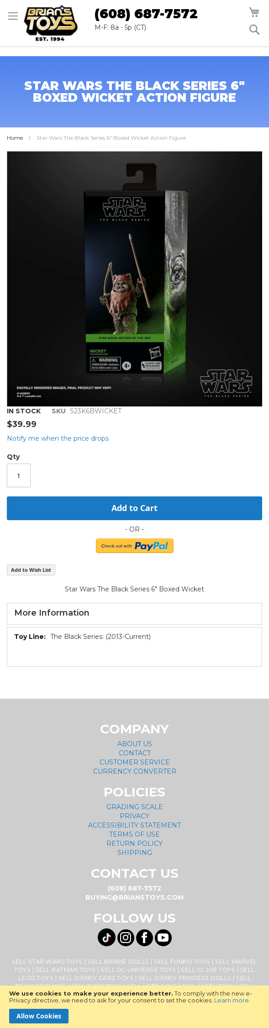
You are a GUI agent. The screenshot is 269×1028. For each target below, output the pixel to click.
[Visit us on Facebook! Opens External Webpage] (144, 937)
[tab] (134, 614)
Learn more (231, 1000)
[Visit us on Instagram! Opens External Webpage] (125, 937)
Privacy (134, 816)
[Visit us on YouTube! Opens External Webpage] (163, 937)
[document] (134, 1006)
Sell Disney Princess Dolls (185, 978)
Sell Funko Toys (182, 961)
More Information (52, 613)
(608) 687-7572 (146, 13)
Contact (135, 753)
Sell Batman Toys (66, 969)
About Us (134, 744)
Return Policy (134, 843)
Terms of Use (134, 834)
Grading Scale (134, 807)
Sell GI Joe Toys (208, 969)
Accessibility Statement (134, 825)
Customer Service (135, 762)
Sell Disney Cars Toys (96, 978)
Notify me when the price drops (58, 438)
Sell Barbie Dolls (118, 961)
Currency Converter (134, 771)
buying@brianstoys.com (134, 897)
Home (15, 137)
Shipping (134, 853)
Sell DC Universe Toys (138, 969)
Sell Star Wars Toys (47, 961)
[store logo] (50, 23)
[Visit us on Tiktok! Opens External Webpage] (107, 937)
